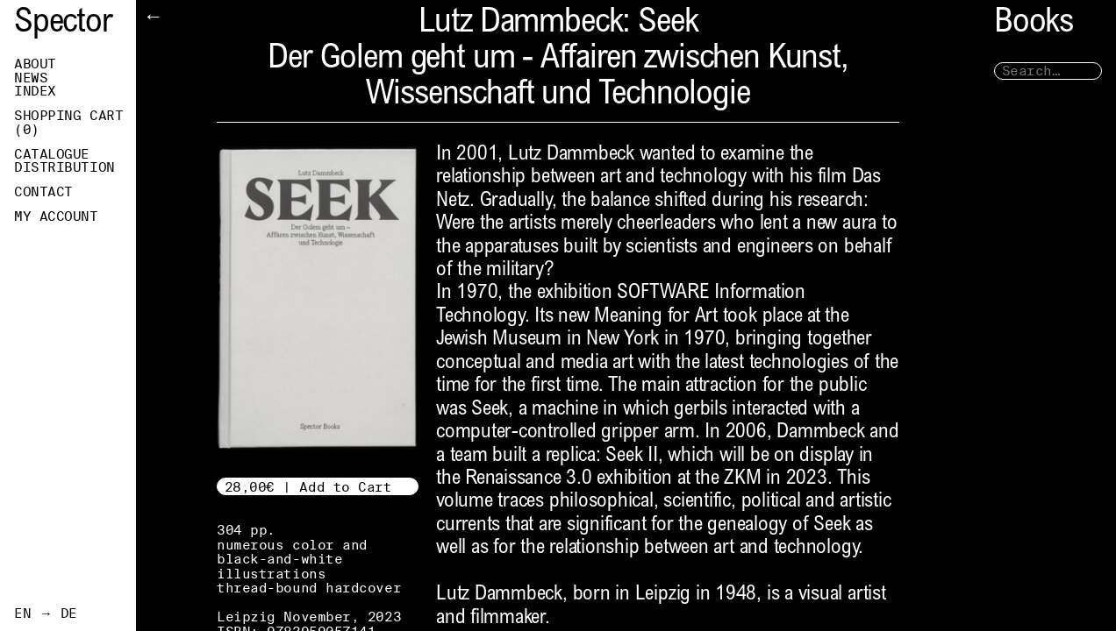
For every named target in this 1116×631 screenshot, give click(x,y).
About (35, 64)
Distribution (64, 167)
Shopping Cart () (68, 123)
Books (1033, 24)
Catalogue (51, 154)
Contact (43, 192)
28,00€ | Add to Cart (308, 486)
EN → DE (45, 613)
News (30, 78)
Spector (63, 24)
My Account (56, 216)
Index (35, 91)
